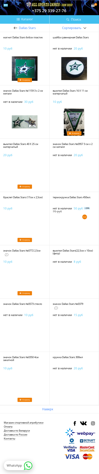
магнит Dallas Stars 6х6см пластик (23, 37)
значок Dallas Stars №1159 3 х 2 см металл (23, 92)
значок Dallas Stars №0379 (68, 304)
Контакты (9, 438)
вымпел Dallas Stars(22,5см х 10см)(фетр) (73, 252)
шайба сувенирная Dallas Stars (71, 37)
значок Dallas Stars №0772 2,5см (22, 250)
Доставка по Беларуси (17, 430)
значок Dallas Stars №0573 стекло (22, 304)
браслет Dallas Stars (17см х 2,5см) (23, 197)
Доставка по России (15, 434)
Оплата (8, 426)
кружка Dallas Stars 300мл (68, 357)
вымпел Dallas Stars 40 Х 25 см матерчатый (20, 145)
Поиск (76, 19)
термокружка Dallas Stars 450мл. (72, 197)
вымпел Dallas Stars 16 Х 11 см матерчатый (70, 92)
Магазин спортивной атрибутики (23, 422)
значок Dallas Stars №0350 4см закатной (21, 358)
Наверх (47, 409)
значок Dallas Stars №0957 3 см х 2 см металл (73, 145)
